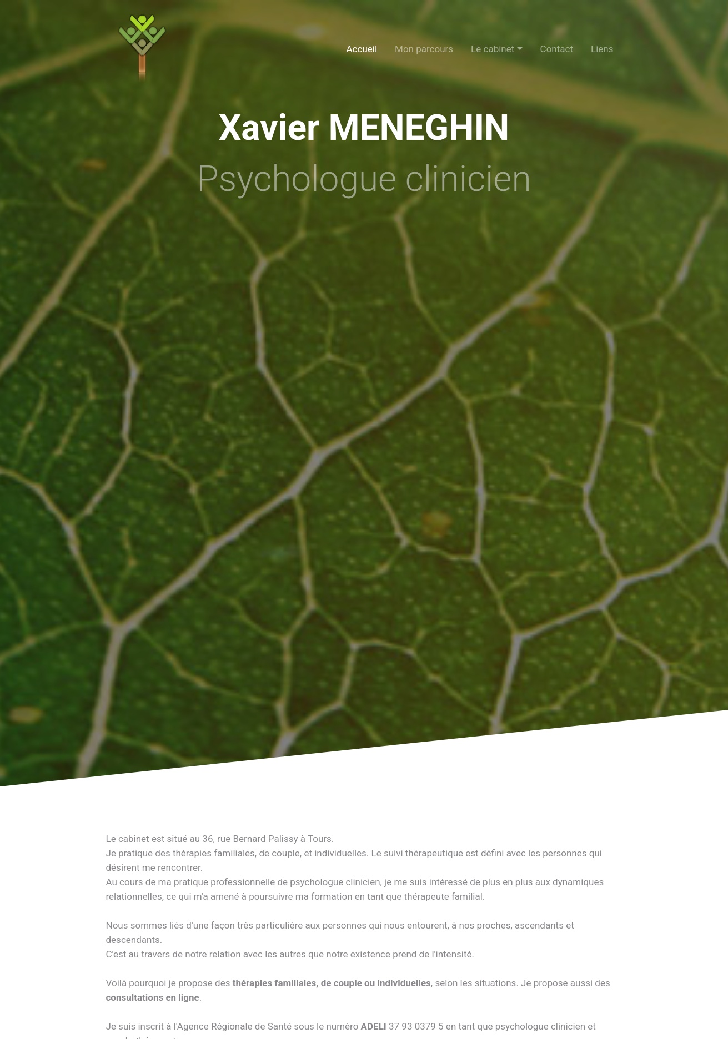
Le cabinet (492, 48)
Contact (556, 48)
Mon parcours (424, 48)
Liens (602, 48)
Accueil (362, 48)
